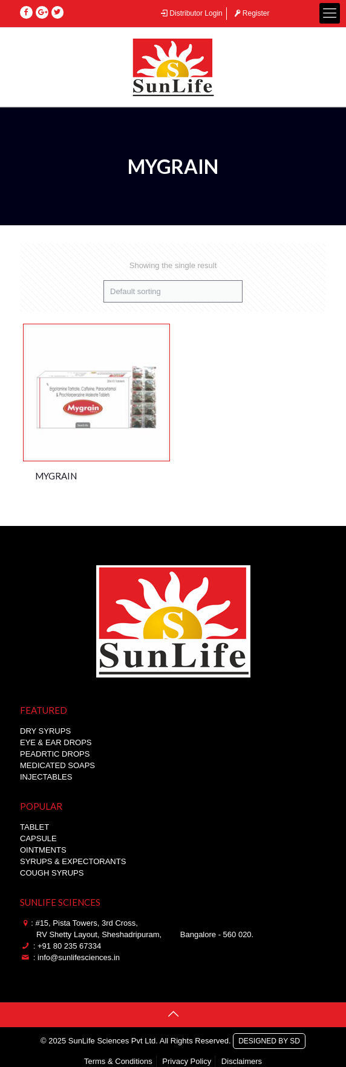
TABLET (34, 826)
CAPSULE (38, 838)
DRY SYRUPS (45, 730)
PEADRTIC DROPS (55, 753)
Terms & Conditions (118, 1061)
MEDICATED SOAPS (57, 765)
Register (250, 13)
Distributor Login (191, 13)
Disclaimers (241, 1061)
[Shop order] (173, 291)
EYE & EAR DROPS (55, 742)
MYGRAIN (56, 475)
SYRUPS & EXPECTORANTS (73, 861)
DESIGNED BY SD (269, 1039)
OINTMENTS (43, 849)
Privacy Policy (186, 1061)
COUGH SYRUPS (51, 872)
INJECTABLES (46, 776)
